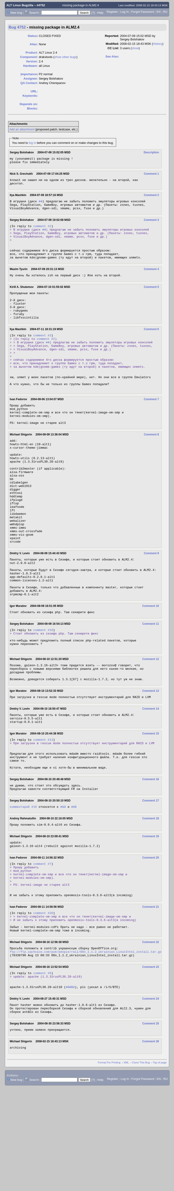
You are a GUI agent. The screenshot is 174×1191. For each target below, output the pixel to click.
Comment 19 (150, 918)
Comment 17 (150, 881)
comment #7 (42, 948)
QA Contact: (29, 83)
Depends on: (29, 104)
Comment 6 (151, 347)
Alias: (34, 44)
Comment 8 (151, 468)
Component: (29, 57)
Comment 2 (151, 198)
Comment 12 (150, 725)
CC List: (113, 48)
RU (165, 11)
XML (126, 1166)
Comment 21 (150, 997)
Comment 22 (150, 1036)
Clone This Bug (141, 1166)
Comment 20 (150, 941)
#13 (63, 888)
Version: (32, 61)
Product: (31, 52)
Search (34, 12)
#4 (40, 205)
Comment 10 (150, 668)
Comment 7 (151, 428)
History (157, 43)
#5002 (70, 1087)
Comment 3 (151, 224)
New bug (16, 12)
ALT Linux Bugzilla (19, 5)
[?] (93, 12)
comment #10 (43, 693)
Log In (124, 11)
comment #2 (42, 231)
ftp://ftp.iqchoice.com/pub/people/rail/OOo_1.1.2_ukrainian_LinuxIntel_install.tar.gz (85, 1048)
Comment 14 (150, 779)
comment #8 (42, 1070)
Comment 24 (150, 1099)
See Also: (112, 56)
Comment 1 (151, 175)
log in (32, 143)
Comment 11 (150, 686)
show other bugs (65, 57)
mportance (29, 74)
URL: (34, 91)
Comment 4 (151, 281)
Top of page (160, 1166)
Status (32, 36)
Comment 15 (150, 806)
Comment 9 (151, 607)
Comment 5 (151, 299)
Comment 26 (150, 1144)
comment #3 (42, 354)
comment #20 (43, 1004)
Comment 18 (150, 899)
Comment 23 (150, 1063)
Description (151, 152)
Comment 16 (150, 858)
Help (100, 12)
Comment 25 (150, 1125)
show (135, 48)
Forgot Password (142, 11)
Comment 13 (150, 761)
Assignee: (30, 78)
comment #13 (43, 813)
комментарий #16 (23, 888)
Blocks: (32, 108)
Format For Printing (109, 1166)
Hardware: (30, 66)
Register (112, 11)
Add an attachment (22, 129)
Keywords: (30, 95)
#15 (73, 888)
